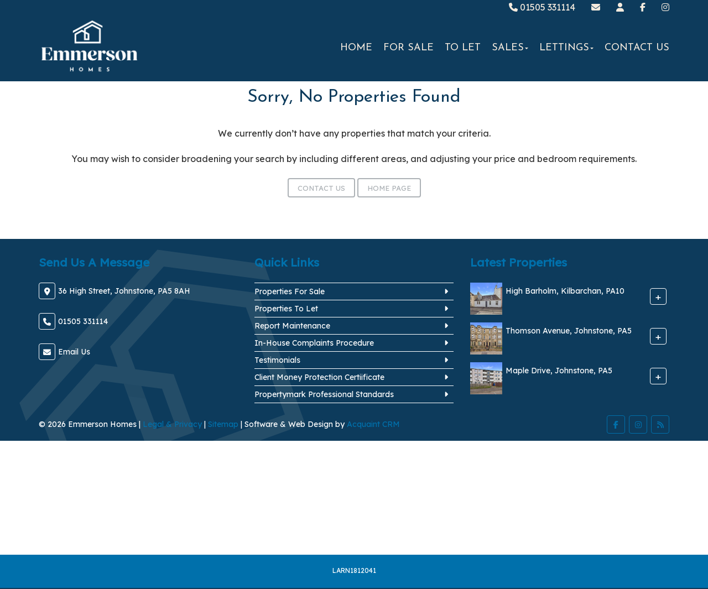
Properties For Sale (289, 291)
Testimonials (277, 360)
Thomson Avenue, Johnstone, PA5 (569, 331)
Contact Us (637, 48)
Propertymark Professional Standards (324, 394)
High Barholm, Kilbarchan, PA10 (565, 291)
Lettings (566, 48)
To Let (463, 48)
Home (356, 48)
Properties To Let (286, 309)
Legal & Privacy (172, 424)
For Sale (408, 48)
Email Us (74, 352)
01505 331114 (542, 7)
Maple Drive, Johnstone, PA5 (559, 371)
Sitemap (223, 424)
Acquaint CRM (373, 424)
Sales (510, 48)
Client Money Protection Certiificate (319, 377)
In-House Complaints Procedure (314, 343)
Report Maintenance (292, 326)
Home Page (389, 188)
